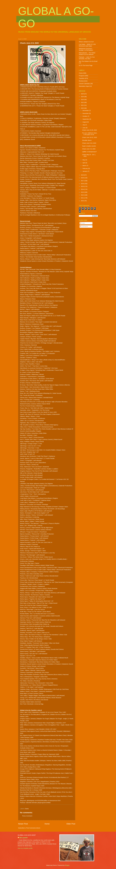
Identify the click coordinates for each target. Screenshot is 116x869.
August (84, 122)
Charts (27, 808)
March (84, 165)
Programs (82, 75)
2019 (82, 175)
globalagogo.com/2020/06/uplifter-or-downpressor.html (43, 800)
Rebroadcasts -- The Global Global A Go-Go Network (87, 53)
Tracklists (81, 78)
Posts (82, 223)
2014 (82, 189)
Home (47, 824)
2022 (82, 102)
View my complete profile (25, 848)
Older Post (70, 824)
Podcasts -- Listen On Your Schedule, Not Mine (87, 57)
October (85, 116)
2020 (82, 108)
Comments (84, 226)
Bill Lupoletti (23, 837)
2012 (82, 195)
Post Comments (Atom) (33, 828)
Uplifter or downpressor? (89, 151)
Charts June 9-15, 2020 (89, 143)
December (85, 110)
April (84, 162)
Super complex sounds (89, 146)
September (85, 119)
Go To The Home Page (85, 65)
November (85, 113)
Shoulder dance (87, 140)
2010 (82, 200)
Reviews (81, 81)
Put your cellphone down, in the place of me (89, 133)
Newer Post (23, 824)
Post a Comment (27, 816)
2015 (82, 186)
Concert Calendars (84, 83)
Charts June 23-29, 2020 (89, 130)
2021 (82, 105)
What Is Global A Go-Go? (86, 41)
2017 (82, 180)
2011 (82, 198)
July (83, 125)
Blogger (67, 865)
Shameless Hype (84, 86)
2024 (82, 96)
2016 (82, 183)
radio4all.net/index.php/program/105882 (38, 802)
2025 (82, 94)
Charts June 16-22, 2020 (89, 137)
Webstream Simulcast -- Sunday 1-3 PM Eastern (86, 49)
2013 (82, 192)
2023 (82, 99)
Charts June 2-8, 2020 (88, 149)
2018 (82, 178)
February (85, 168)
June (84, 127)
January (85, 171)
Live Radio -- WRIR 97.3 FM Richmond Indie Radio (87, 45)
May (83, 160)
